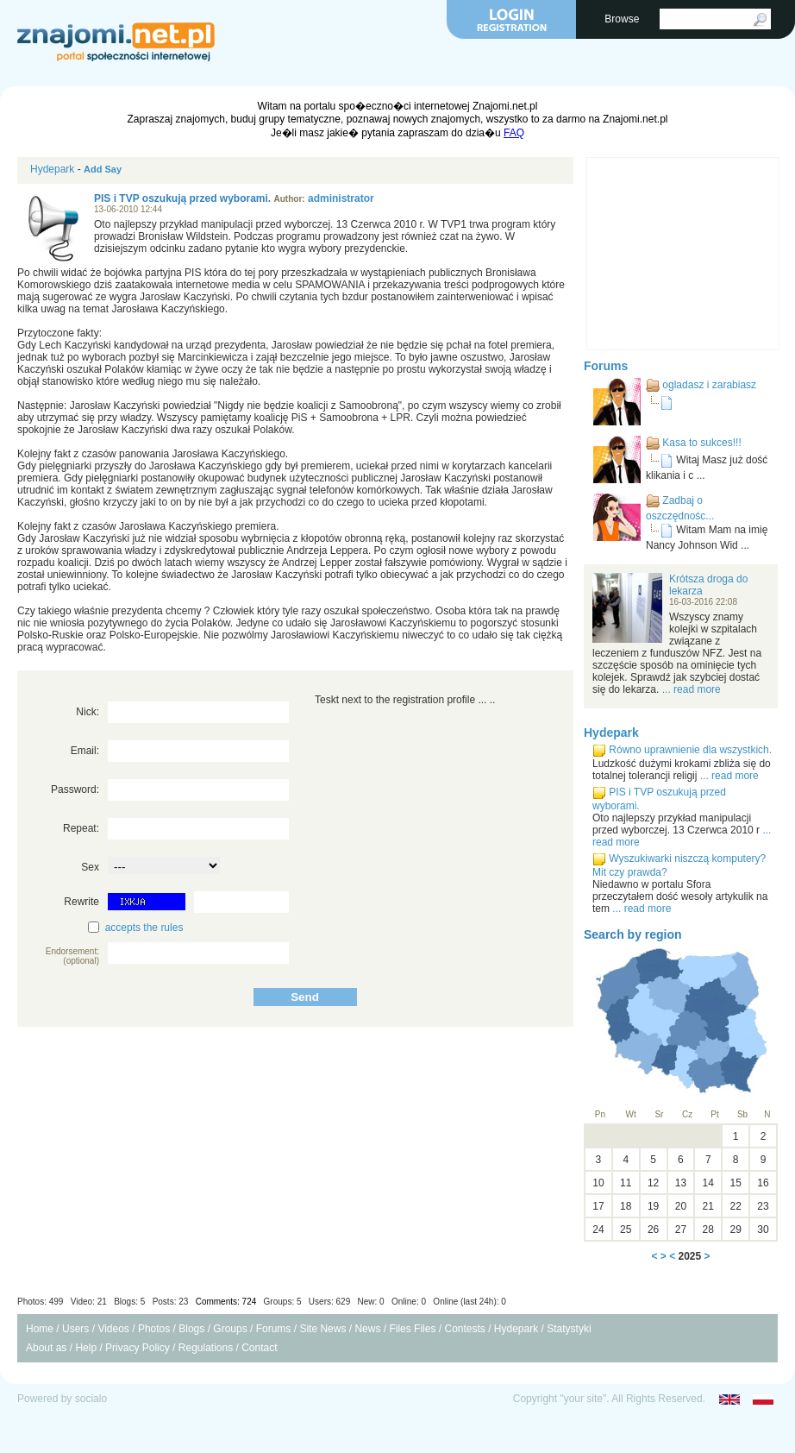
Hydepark (52, 169)
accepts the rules (144, 927)
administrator (341, 198)
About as (46, 1348)
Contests (464, 1329)
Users (75, 1329)
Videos (112, 1329)
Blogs (191, 1329)
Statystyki (569, 1329)
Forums (606, 366)
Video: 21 (89, 1301)
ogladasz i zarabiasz (709, 385)
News (367, 1329)
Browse (623, 19)
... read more (691, 689)
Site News (322, 1329)
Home (39, 1329)
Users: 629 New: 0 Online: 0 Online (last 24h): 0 (407, 1301)
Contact (259, 1348)
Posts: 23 (171, 1301)
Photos (154, 1329)
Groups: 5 (283, 1301)
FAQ (514, 133)
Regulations (205, 1348)
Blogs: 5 (129, 1301)
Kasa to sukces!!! (701, 443)
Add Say (103, 169)
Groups (230, 1329)
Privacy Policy (137, 1348)
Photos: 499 (40, 1301)
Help (86, 1348)
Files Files (412, 1329)
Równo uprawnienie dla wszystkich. (690, 750)
